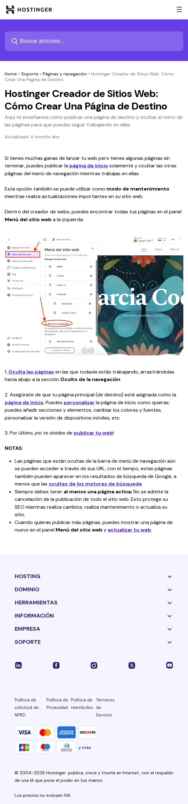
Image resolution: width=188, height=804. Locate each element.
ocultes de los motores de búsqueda (95, 484)
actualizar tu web (129, 530)
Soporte (29, 74)
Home (11, 74)
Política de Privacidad (57, 703)
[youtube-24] (169, 665)
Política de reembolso (82, 703)
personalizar (79, 402)
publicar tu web (93, 433)
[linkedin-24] (18, 665)
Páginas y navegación (65, 74)
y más (84, 747)
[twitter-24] (132, 665)
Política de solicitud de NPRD (27, 707)
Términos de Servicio (105, 707)
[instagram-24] (94, 665)
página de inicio (88, 165)
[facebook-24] (56, 665)
